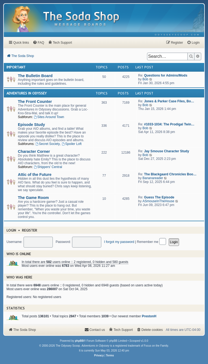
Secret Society (47, 144)
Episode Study (31, 124)
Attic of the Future (34, 174)
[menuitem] (177, 35)
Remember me (151, 242)
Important (15, 67)
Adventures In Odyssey (26, 93)
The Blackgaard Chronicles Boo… (170, 174)
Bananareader (152, 178)
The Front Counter (35, 101)
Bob (145, 79)
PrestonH (149, 316)
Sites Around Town (49, 117)
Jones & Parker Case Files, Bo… (169, 101)
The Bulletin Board (35, 76)
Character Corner (34, 151)
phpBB (79, 340)
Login (11, 230)
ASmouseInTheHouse (158, 201)
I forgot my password (119, 242)
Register (29, 230)
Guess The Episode (159, 197)
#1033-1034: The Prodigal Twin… (169, 124)
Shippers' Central (48, 167)
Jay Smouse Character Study (166, 151)
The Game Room (33, 197)
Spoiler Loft (72, 144)
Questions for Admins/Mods (165, 75)
